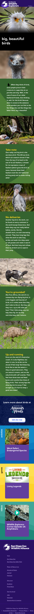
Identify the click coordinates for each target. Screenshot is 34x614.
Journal (9, 573)
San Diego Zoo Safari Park (14, 562)
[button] (30, 3)
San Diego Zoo (11, 559)
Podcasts (9, 576)
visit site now (17, 420)
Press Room (10, 587)
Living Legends (14, 486)
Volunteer (10, 598)
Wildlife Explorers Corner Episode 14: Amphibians (16, 526)
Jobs (8, 595)
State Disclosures (20, 613)
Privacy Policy (23, 611)
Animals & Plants (12, 570)
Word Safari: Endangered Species (17, 449)
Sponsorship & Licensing (14, 600)
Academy (9, 584)
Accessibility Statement (10, 611)
